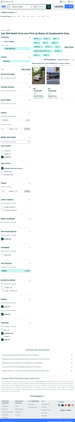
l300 (23, 16)
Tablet (16, 404)
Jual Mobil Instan (32, 405)
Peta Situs (44, 405)
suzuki (43, 16)
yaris (19, 16)
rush (28, 16)
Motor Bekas (5, 412)
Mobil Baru (5, 407)
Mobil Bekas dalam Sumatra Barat (27, 30)
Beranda (3, 30)
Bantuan (4, 419)
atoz (48, 16)
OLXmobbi (44, 413)
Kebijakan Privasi (46, 407)
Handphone (5, 415)
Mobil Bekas (14, 30)
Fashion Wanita (19, 407)
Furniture (17, 412)
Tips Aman (44, 410)
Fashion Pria (18, 409)
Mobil (8, 30)
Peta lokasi (10, 419)
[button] (6, 2)
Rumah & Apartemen (7, 409)
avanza (14, 16)
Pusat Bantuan (45, 402)
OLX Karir (30, 402)
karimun (33, 16)
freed (38, 16)
